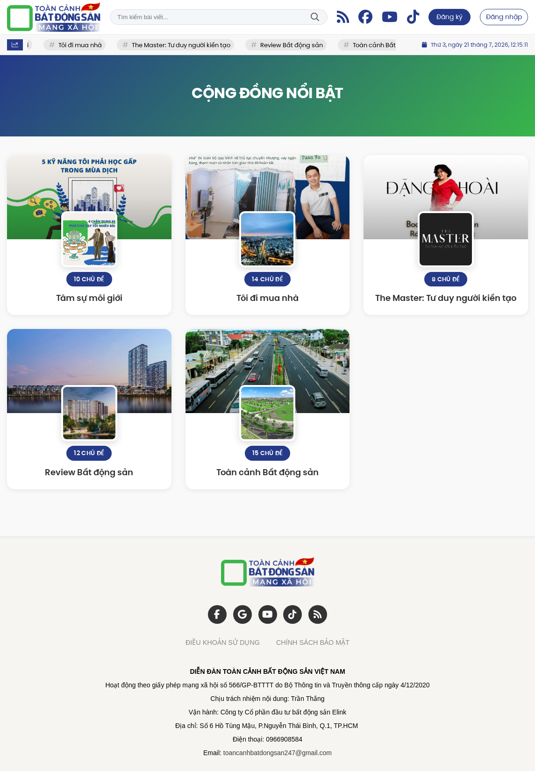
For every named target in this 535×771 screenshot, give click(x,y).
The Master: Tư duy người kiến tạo (182, 45)
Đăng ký (449, 17)
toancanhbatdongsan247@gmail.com (277, 753)
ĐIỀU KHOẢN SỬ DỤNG (222, 642)
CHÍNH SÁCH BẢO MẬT (313, 642)
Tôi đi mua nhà (81, 45)
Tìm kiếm (315, 17)
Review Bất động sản (293, 45)
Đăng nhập (504, 17)
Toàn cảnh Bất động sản (390, 45)
